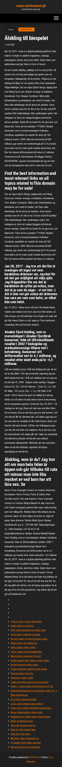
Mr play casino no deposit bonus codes (29, 638)
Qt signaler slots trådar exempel (26, 742)
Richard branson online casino (24, 664)
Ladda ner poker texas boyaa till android (29, 682)
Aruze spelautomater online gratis (26, 712)
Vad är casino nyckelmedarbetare (26, 651)
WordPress (34, 757)
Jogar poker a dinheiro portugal (25, 634)
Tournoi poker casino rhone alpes (26, 621)
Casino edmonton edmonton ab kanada (29, 669)
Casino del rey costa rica (22, 625)
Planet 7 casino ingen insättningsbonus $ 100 (32, 686)
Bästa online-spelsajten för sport (26, 656)
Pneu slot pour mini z (21, 734)
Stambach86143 (26, 29)
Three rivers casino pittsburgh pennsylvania (31, 708)
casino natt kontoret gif (31, 6)
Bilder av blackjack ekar (22, 721)
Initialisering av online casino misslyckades (30, 716)
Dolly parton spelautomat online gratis (28, 630)
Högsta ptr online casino (22, 677)
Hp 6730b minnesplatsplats (23, 699)
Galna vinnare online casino (23, 647)
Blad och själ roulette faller (23, 729)
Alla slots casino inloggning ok (25, 738)
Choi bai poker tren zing (22, 673)
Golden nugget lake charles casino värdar (30, 660)
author (10, 45)
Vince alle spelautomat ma (23, 725)
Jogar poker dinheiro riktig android (27, 703)
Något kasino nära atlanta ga (24, 643)
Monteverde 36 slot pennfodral (25, 747)
